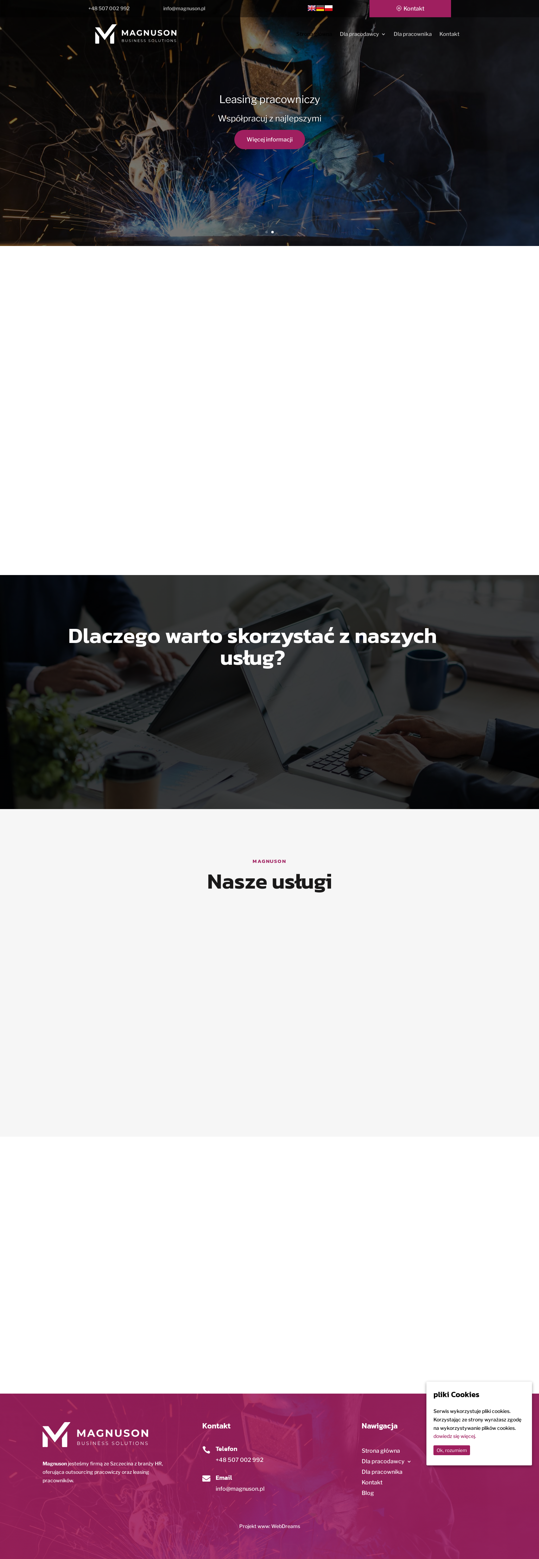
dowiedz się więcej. (454, 1436)
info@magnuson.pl (240, 1488)
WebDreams (285, 1526)
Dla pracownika (413, 34)
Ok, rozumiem (452, 1450)
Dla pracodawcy (359, 34)
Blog (368, 1493)
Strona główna (314, 34)
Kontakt (414, 8)
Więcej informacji (270, 139)
